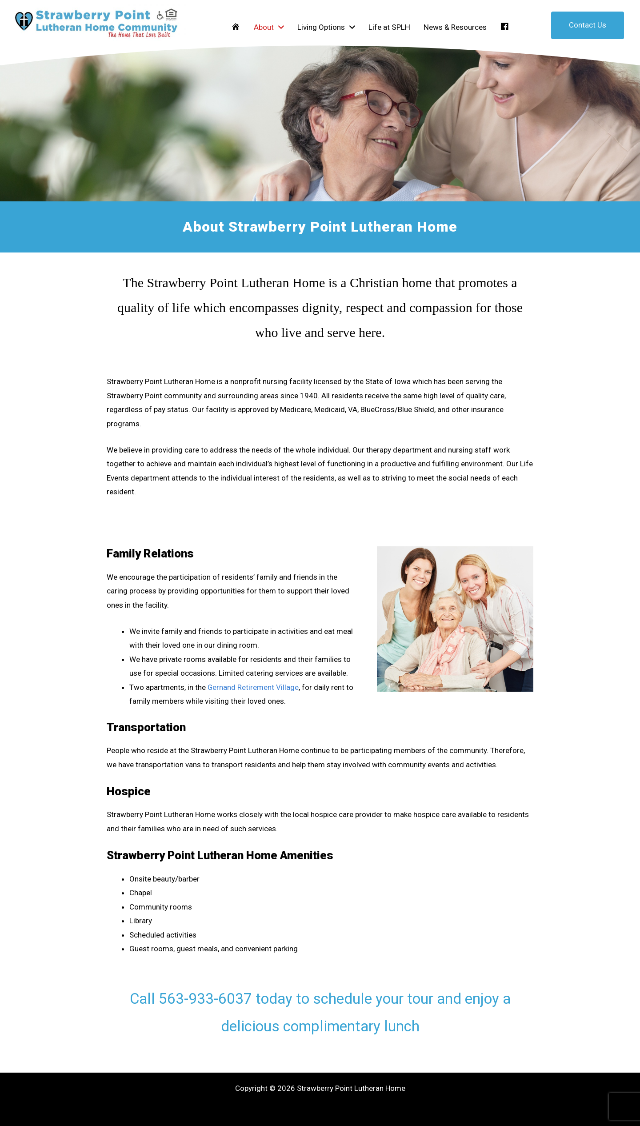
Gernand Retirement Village (253, 687)
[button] (587, 25)
